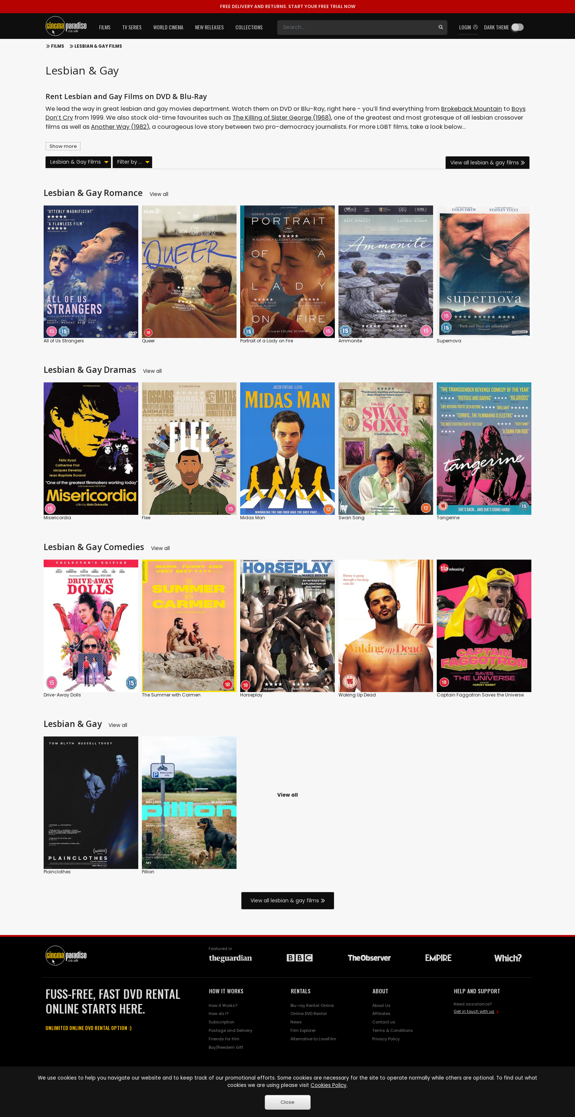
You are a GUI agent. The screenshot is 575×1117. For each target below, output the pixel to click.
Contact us (383, 1022)
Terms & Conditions (392, 1030)
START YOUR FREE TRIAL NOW (287, 6)
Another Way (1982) (120, 127)
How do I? (218, 1013)
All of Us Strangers (64, 341)
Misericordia (57, 517)
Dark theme (496, 27)
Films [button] (104, 27)
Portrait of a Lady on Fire (266, 341)
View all (159, 194)
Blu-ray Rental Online (312, 1005)
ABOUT (380, 991)
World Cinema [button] (168, 27)
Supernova (449, 341)
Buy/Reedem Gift (226, 1047)
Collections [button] (249, 27)
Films (57, 46)
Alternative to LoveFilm (313, 1039)
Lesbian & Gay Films (98, 46)
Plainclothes (57, 872)
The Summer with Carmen (171, 695)
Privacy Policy (386, 1039)
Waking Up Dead (357, 695)
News (296, 1022)
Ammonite (350, 341)
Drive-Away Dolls (62, 695)
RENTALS (301, 991)
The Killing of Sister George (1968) (281, 117)
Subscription (221, 1022)
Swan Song (351, 517)
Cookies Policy (329, 1085)
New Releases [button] (209, 27)
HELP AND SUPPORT (477, 991)
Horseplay (251, 695)
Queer (148, 341)
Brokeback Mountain (471, 109)
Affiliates (381, 1013)
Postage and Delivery (230, 1030)
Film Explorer (303, 1030)
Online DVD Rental (308, 1013)
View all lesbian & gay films (484, 162)
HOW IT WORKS (226, 991)
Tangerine (448, 517)
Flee (146, 517)
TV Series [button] (132, 27)
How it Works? (223, 1005)
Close (287, 1102)
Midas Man (252, 517)
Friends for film (224, 1039)
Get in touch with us (474, 1011)
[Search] (355, 27)
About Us (381, 1005)
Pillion (148, 872)
